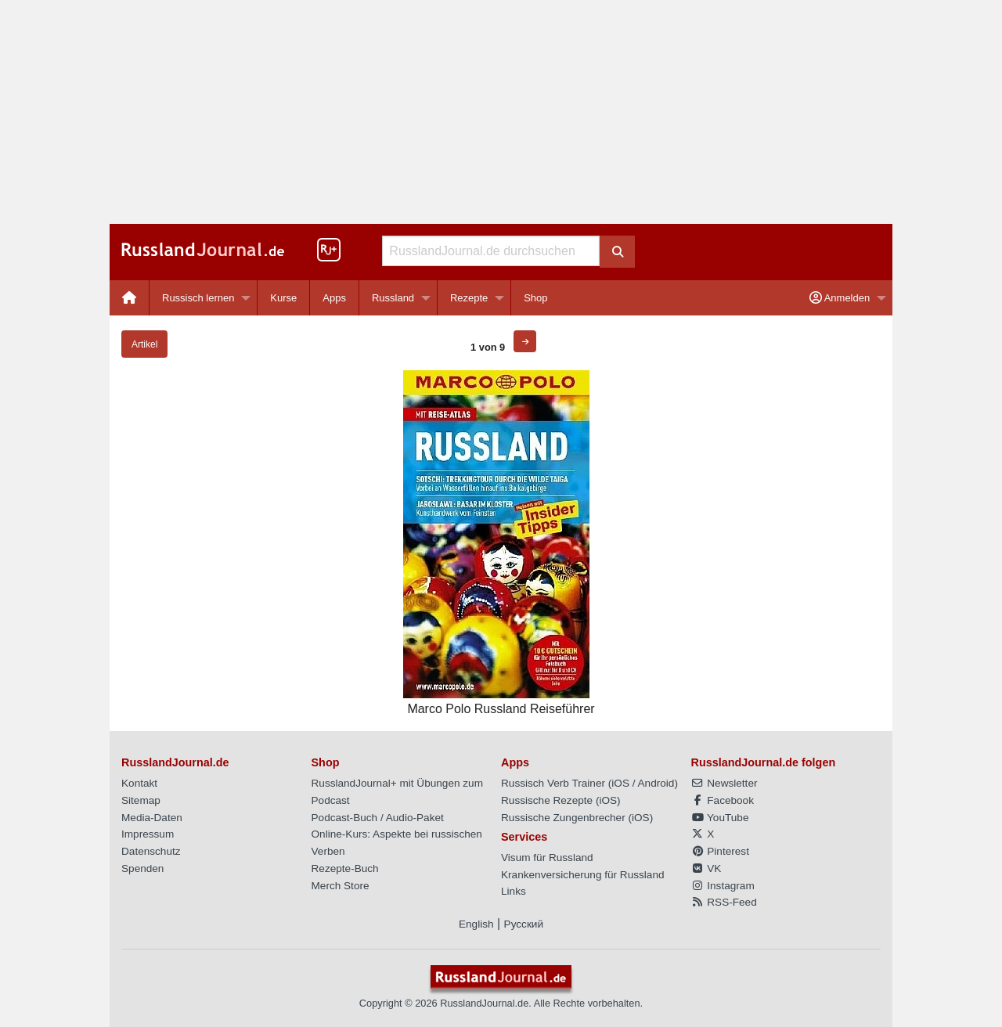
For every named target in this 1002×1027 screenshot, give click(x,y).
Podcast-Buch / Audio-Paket (378, 817)
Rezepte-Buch (345, 868)
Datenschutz (151, 851)
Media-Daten (151, 817)
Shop (535, 298)
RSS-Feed (724, 902)
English (476, 924)
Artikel (144, 344)
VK (706, 868)
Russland (393, 298)
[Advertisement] (501, 112)
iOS (620, 783)
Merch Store (340, 886)
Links (513, 891)
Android (656, 783)
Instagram (723, 886)
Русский (523, 924)
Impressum (147, 834)
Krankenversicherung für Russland (583, 875)
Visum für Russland (547, 857)
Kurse (283, 298)
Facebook (722, 800)
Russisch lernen (198, 298)
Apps (334, 298)
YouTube (720, 817)
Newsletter (724, 783)
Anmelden (839, 298)
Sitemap (140, 800)
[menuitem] (130, 297)
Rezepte (469, 298)
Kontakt (139, 783)
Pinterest (720, 851)
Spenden (142, 868)
